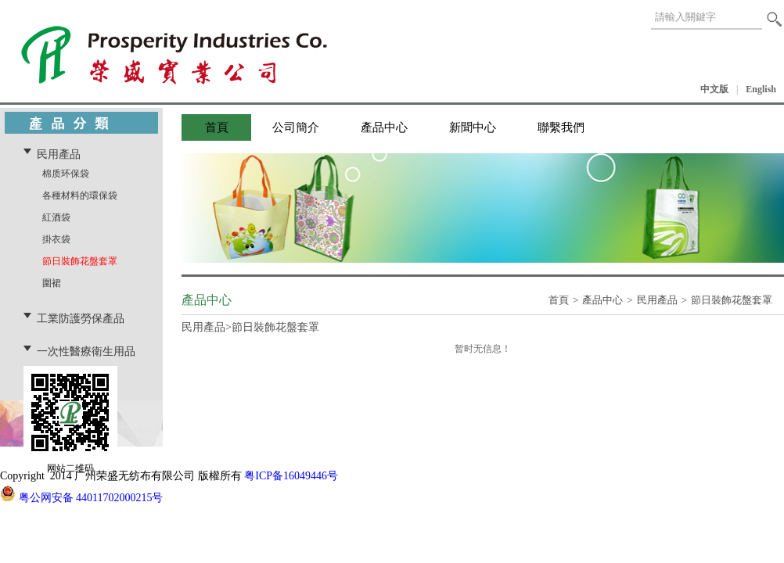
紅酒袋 (56, 217)
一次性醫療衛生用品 (86, 351)
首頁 (216, 127)
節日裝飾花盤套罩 (79, 261)
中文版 (714, 89)
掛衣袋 (56, 239)
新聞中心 (472, 127)
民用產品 (59, 154)
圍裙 (51, 283)
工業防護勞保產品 (80, 318)
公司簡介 (295, 127)
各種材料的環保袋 (79, 195)
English (761, 89)
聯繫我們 (561, 127)
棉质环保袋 (65, 173)
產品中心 (384, 127)
